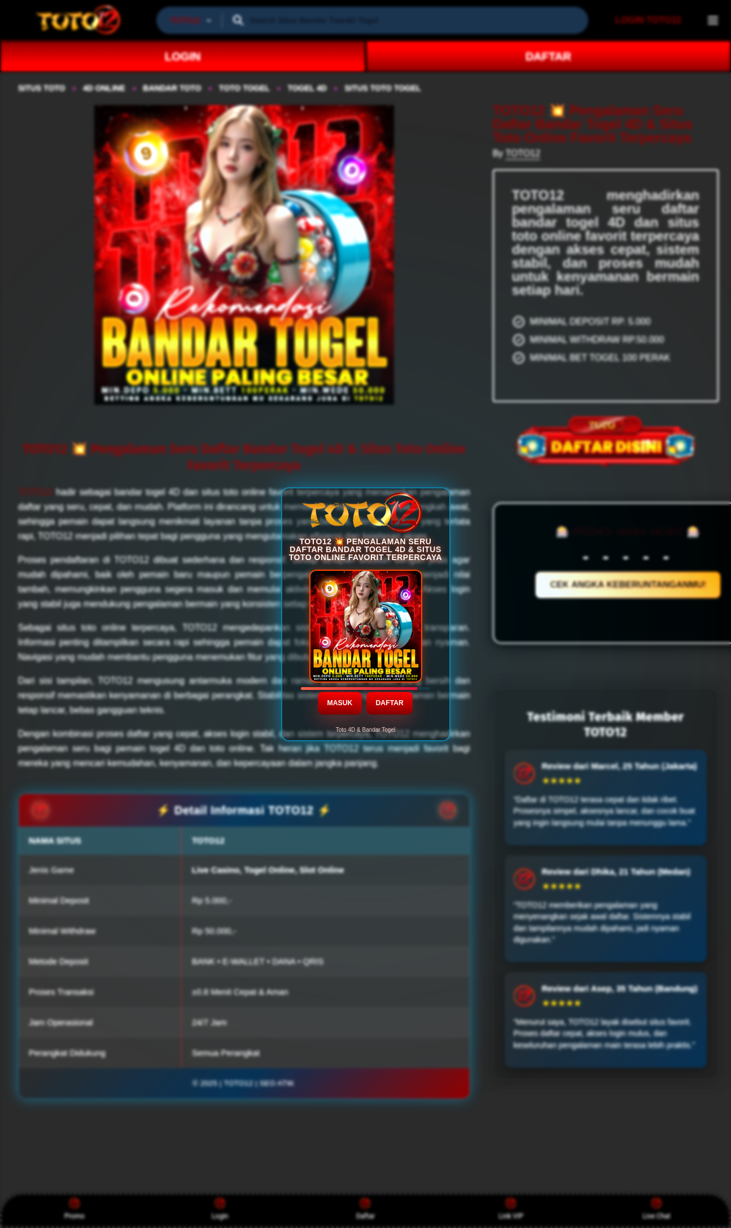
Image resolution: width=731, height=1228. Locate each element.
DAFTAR (390, 702)
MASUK (340, 702)
